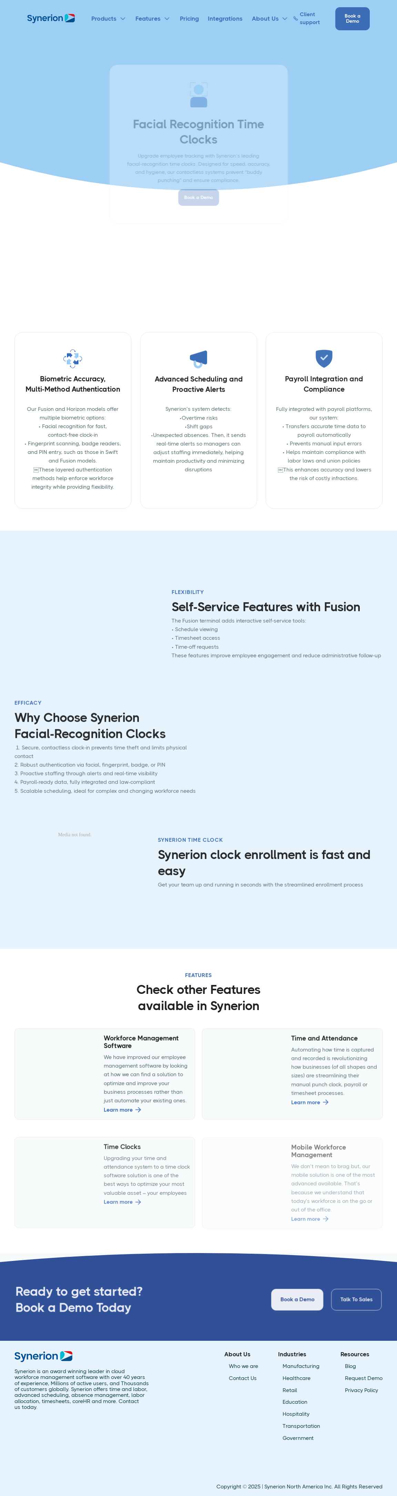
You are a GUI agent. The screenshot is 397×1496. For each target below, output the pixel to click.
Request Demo (364, 1378)
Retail (290, 1390)
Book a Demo (352, 18)
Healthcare (297, 1378)
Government (298, 1438)
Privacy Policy (361, 1390)
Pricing (189, 18)
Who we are (243, 1366)
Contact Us (243, 1378)
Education (295, 1402)
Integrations (225, 18)
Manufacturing (301, 1366)
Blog (350, 1366)
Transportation (301, 1426)
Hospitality (296, 1414)
